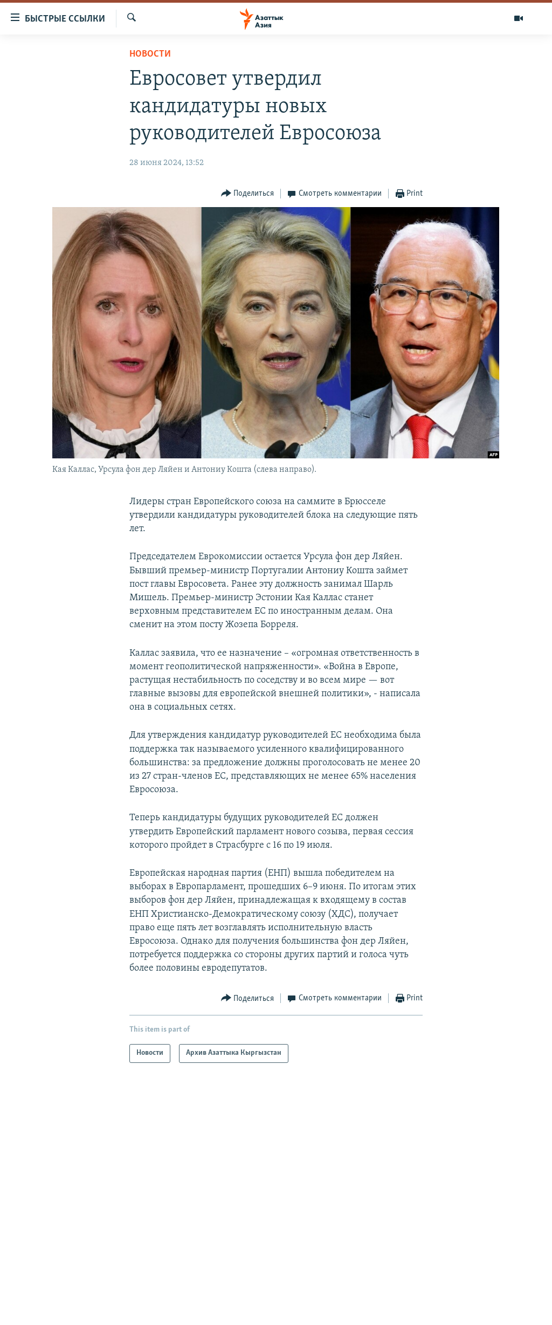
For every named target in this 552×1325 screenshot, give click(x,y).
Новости (150, 54)
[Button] (247, 194)
